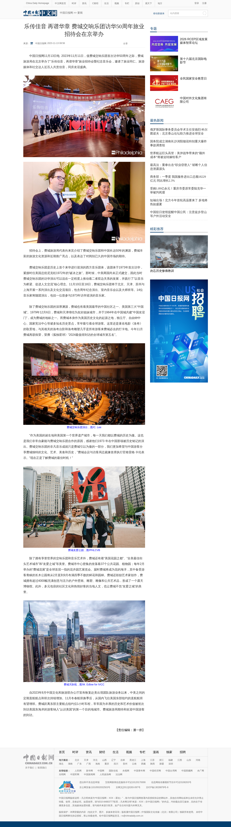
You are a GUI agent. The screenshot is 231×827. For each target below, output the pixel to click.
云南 (134, 763)
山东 (189, 760)
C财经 (95, 3)
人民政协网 (105, 774)
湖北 (61, 763)
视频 (116, 3)
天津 (86, 760)
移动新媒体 (158, 13)
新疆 (161, 763)
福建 (170, 760)
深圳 (171, 763)
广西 (88, 763)
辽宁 (113, 760)
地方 (160, 3)
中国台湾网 (171, 770)
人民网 (78, 770)
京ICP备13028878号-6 (157, 787)
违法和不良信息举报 (89, 782)
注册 (204, 3)
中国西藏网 (187, 770)
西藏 (143, 763)
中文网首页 (60, 3)
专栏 (127, 3)
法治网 (119, 774)
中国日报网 (66, 12)
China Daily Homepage (37, 3)
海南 (97, 763)
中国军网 (74, 774)
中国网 (101, 770)
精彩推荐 (157, 229)
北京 (77, 760)
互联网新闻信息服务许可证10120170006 (125, 782)
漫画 (156, 752)
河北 (95, 760)
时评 (74, 3)
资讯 (84, 3)
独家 (169, 752)
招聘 (183, 752)
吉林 (122, 760)
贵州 (125, 763)
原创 (137, 3)
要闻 (80, 12)
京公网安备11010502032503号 (94, 787)
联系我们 (42, 767)
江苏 (152, 760)
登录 (196, 3)
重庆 (107, 763)
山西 (104, 760)
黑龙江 (133, 760)
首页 (62, 752)
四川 (116, 763)
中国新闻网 (89, 774)
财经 (102, 752)
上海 (143, 760)
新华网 (89, 770)
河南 (198, 760)
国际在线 (113, 770)
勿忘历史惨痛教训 (162, 270)
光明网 (62, 774)
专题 (153, 28)
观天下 (148, 3)
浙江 (161, 760)
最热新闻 (157, 120)
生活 (106, 3)
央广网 (200, 770)
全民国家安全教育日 (193, 78)
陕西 (152, 763)
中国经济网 (155, 770)
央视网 (125, 770)
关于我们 (29, 767)
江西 (179, 760)
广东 (79, 763)
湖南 (70, 763)
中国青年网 (139, 770)
